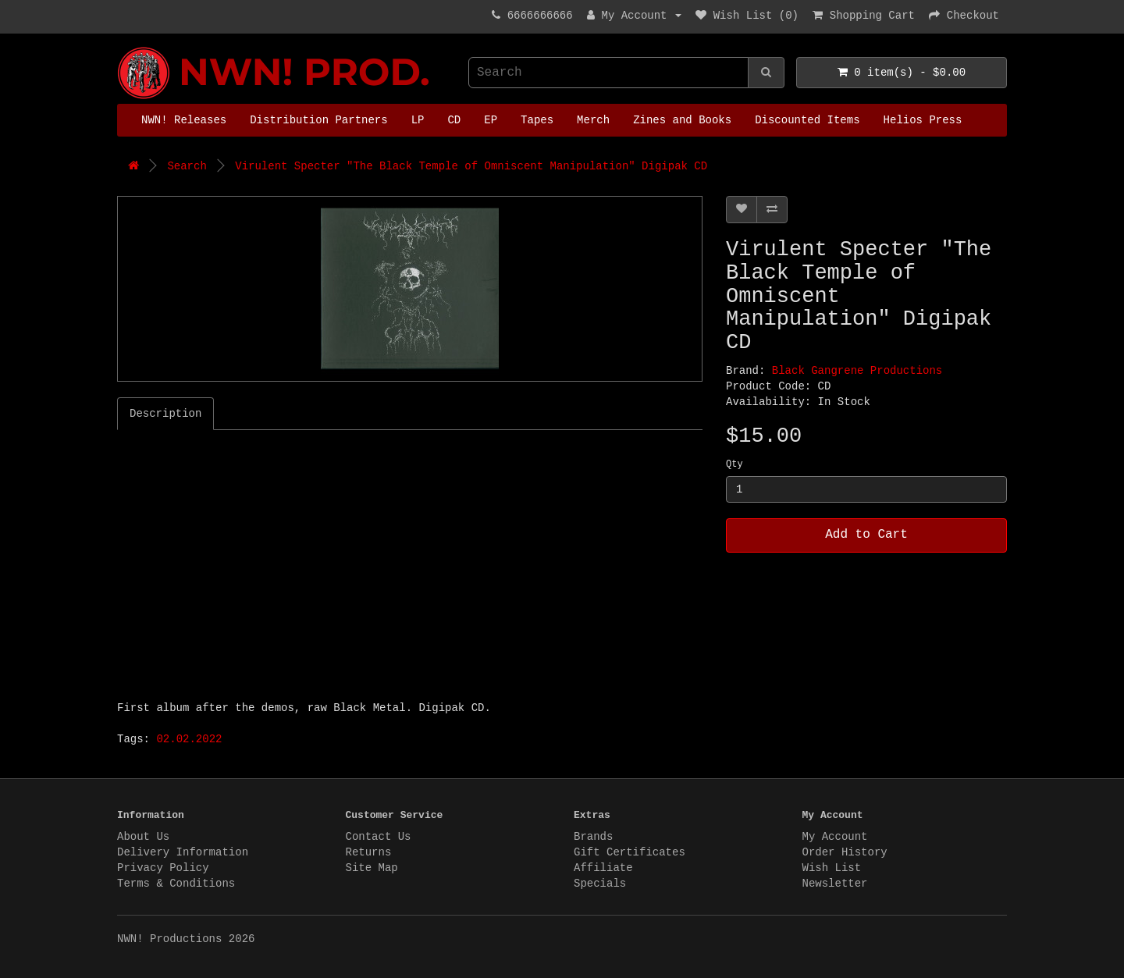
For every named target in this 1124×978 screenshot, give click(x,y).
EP (490, 120)
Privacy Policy (163, 868)
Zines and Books (682, 120)
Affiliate (603, 868)
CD (454, 120)
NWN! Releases (183, 120)
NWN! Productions (121, 47)
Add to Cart (866, 535)
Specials (600, 883)
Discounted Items (807, 120)
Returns (369, 852)
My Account (835, 836)
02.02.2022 (189, 739)
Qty (734, 464)
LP (418, 120)
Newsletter (835, 883)
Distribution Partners (318, 120)
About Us (143, 836)
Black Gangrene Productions (857, 371)
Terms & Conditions (176, 883)
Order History (844, 852)
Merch (593, 120)
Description (165, 413)
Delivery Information (182, 852)
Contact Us (378, 836)
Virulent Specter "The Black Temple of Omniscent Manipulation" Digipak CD (471, 166)
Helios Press (923, 120)
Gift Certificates (629, 852)
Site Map (372, 868)
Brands (593, 836)
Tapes (537, 120)
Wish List (832, 868)
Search (186, 166)
